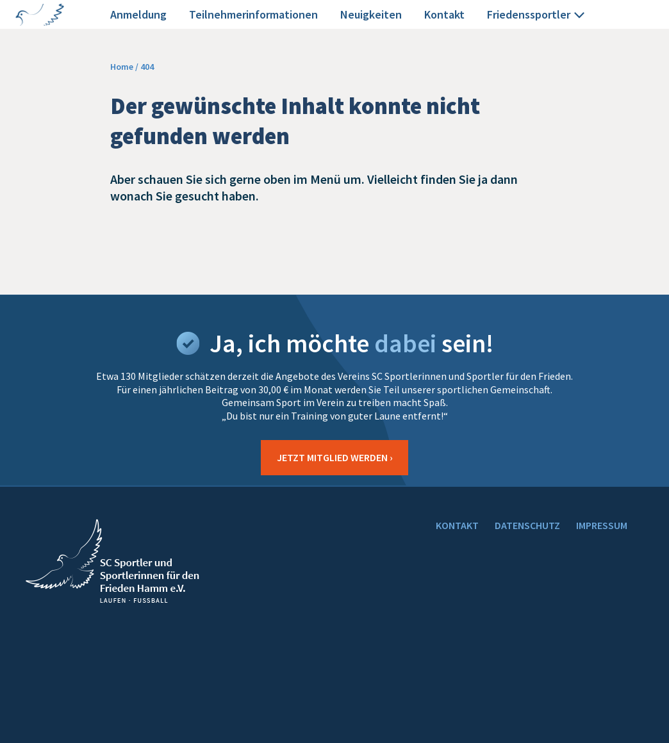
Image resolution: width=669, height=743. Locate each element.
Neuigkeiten (371, 14)
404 (147, 66)
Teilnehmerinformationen (253, 14)
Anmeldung (138, 14)
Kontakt (444, 14)
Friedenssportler (537, 15)
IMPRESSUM (601, 525)
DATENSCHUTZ (527, 525)
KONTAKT (457, 525)
